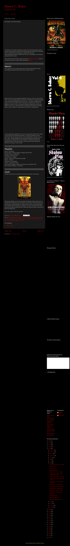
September (51, 455)
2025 (49, 442)
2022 (49, 448)
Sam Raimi (9, 220)
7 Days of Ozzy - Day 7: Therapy (56, 471)
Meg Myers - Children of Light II (55, 490)
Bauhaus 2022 (52, 468)
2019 (49, 513)
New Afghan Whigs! (53, 495)
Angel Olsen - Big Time (54, 497)
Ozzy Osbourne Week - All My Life (56, 486)
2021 (49, 509)
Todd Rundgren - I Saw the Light (56, 488)
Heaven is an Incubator (49, 422)
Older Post (41, 231)
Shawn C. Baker (15, 6)
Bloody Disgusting (50, 433)
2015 (49, 520)
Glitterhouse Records (26, 218)
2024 (49, 444)
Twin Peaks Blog (50, 418)
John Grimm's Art (50, 420)
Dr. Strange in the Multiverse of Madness (13, 218)
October (51, 453)
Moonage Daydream (53, 470)
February (51, 505)
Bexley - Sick (52, 493)
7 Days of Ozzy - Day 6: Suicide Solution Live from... (56, 474)
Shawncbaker (61, 415)
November (51, 451)
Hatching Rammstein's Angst (55, 499)
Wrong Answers (50, 424)
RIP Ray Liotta (52, 466)
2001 (49, 537)
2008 (49, 533)
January (51, 507)
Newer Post (8, 231)
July (50, 459)
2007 (49, 535)
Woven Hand (15, 220)
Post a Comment (9, 225)
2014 (49, 522)
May (50, 462)
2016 (49, 518)
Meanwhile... (13, 14)
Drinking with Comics (49, 427)
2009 (49, 531)
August (51, 457)
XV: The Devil (21, 220)
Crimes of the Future (19, 217)
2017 (49, 516)
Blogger (42, 543)
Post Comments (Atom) (15, 233)
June (50, 461)
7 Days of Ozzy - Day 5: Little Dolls (56, 476)
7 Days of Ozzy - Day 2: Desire (55, 484)
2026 (49, 441)
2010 (49, 529)
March (50, 503)
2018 (49, 515)
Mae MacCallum (50, 435)
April (50, 501)
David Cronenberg (28, 217)
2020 (49, 511)
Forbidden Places (50, 429)
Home (24, 231)
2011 (49, 528)
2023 (49, 446)
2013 (49, 524)
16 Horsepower (11, 217)
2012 (49, 526)
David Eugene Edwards (37, 217)
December (51, 450)
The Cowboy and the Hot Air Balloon (57, 464)
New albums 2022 (35, 218)
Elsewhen (6, 14)
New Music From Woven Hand (55, 492)
